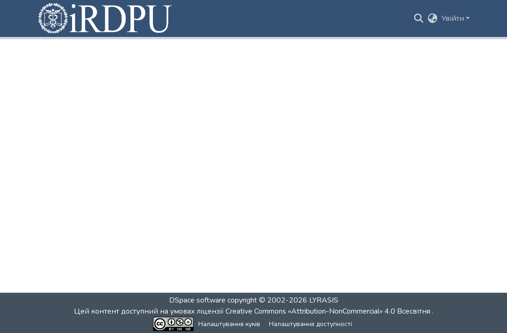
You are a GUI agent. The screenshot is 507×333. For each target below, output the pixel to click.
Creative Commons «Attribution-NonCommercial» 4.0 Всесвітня (329, 311)
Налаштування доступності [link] (310, 324)
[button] (105, 18)
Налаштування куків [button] (229, 324)
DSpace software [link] (197, 300)
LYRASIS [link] (323, 300)
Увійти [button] (453, 18)
